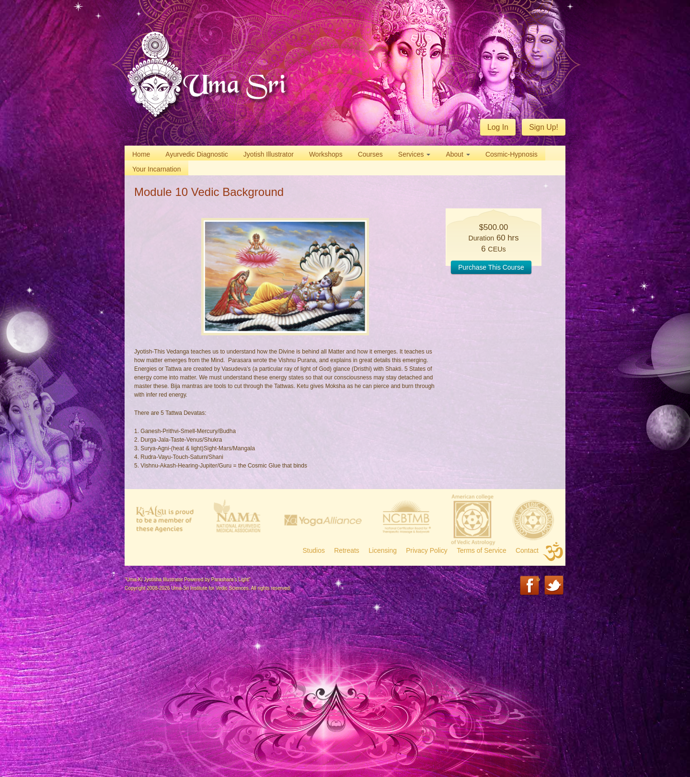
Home (141, 154)
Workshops (326, 154)
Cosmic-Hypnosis (511, 154)
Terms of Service (481, 550)
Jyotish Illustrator (268, 154)
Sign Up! (543, 127)
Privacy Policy (427, 550)
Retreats (346, 550)
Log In (497, 127)
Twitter (554, 586)
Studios (314, 550)
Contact (527, 550)
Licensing (382, 550)
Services (414, 154)
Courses (370, 154)
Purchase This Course (491, 267)
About (458, 154)
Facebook (530, 586)
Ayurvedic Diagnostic (196, 154)
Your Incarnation (156, 169)
